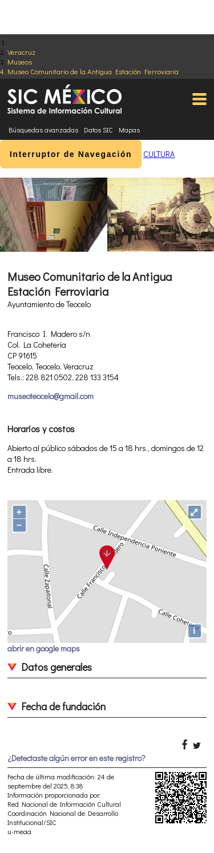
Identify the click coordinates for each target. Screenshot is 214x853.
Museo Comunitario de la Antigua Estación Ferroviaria (93, 71)
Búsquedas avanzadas (43, 129)
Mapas (129, 129)
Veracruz (21, 52)
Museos (19, 61)
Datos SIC (98, 129)
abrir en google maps (43, 648)
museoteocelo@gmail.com (50, 396)
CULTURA (159, 153)
